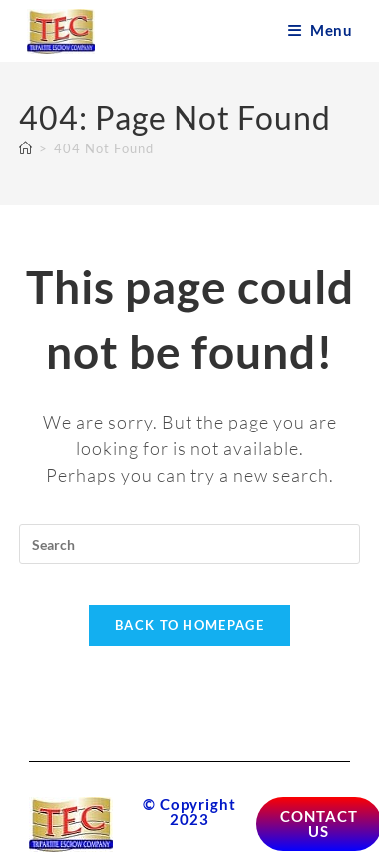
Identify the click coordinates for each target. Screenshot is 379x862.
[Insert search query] (189, 544)
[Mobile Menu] (320, 30)
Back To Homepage (189, 625)
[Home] (26, 148)
